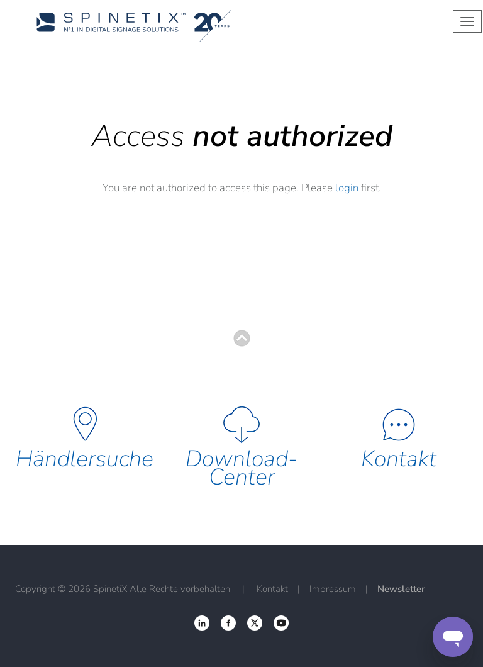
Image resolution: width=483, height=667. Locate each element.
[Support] (453, 637)
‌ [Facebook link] (201, 623)
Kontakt (398, 459)
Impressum (332, 589)
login (346, 188)
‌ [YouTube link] (281, 623)
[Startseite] (187, 26)
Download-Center (241, 468)
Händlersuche (84, 459)
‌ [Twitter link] (228, 623)
